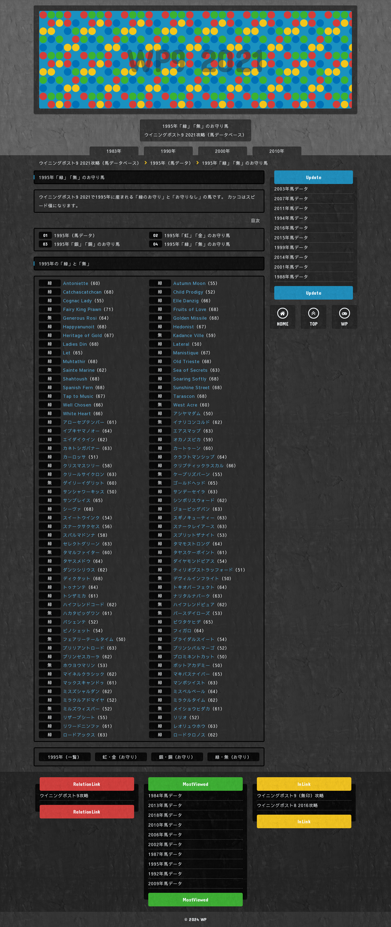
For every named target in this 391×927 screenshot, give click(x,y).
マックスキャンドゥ (84, 682)
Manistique (185, 352)
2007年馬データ (291, 198)
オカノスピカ (187, 439)
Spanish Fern (78, 387)
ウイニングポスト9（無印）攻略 (290, 795)
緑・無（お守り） (233, 757)
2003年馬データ (291, 189)
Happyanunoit (79, 326)
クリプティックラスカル (198, 465)
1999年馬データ (291, 247)
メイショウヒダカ (191, 709)
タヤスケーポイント (194, 552)
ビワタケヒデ (187, 622)
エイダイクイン (79, 439)
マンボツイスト (189, 682)
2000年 (223, 151)
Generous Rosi (80, 318)
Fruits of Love (189, 309)
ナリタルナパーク (191, 596)
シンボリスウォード (194, 500)
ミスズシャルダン (81, 691)
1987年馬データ (165, 854)
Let (67, 352)
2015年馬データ (291, 237)
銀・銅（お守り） (177, 757)
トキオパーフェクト (194, 587)
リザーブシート (79, 717)
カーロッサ (74, 457)
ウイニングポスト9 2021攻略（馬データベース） (90, 163)
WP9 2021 (195, 59)
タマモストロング (191, 544)
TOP (314, 324)
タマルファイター (81, 552)
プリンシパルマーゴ (194, 648)
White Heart (77, 413)
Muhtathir (74, 361)
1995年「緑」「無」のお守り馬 (197, 244)
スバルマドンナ (79, 535)
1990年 (168, 151)
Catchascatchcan (82, 292)
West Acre (185, 405)
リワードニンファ (81, 726)
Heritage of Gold (82, 335)
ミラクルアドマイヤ (84, 700)
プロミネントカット (194, 656)
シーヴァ (72, 509)
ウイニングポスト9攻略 (64, 795)
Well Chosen (77, 405)
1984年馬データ (165, 795)
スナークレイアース (194, 526)
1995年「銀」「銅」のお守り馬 (87, 244)
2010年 (277, 151)
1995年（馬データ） (171, 163)
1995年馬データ (165, 864)
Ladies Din (75, 344)
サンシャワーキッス (84, 491)
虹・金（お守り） (121, 757)
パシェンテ (74, 622)
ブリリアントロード (84, 648)
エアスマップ (187, 431)
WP (344, 324)
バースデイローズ (191, 613)
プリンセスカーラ (81, 656)
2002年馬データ (165, 844)
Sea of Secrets (190, 370)
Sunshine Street (191, 387)
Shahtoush (75, 379)
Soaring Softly (190, 379)
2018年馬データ (165, 815)
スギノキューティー (194, 517)
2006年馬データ (165, 834)
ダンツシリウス (79, 570)
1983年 (114, 151)
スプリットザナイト (194, 535)
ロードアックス (79, 735)
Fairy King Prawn (82, 309)
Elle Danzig (186, 300)
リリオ (180, 717)
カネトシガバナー (81, 448)
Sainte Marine (78, 370)
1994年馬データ (291, 218)
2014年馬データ (291, 257)
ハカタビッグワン (81, 613)
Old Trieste (186, 361)
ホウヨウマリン (79, 665)
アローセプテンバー (84, 422)
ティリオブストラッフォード (203, 570)
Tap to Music (78, 396)
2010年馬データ (165, 825)
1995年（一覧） (65, 757)
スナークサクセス (81, 526)
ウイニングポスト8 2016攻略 (287, 805)
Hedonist (183, 326)
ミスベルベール (189, 691)
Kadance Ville (188, 335)
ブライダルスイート (194, 639)
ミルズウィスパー (81, 709)
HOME (282, 324)
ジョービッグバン (191, 509)
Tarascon (184, 396)
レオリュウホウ (189, 726)
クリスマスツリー (81, 465)
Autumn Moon (189, 283)
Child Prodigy (188, 292)
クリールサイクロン (84, 474)
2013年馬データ (165, 805)
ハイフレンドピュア (194, 604)
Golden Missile (190, 318)
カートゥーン (187, 448)
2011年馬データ (291, 208)
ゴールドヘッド (189, 483)
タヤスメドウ (77, 561)
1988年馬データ (291, 277)
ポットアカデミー (191, 665)
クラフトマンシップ (194, 457)
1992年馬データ (165, 874)
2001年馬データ (291, 267)
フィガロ (182, 630)
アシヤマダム (187, 413)
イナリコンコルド (191, 422)
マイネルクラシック (84, 674)
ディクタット (77, 578)
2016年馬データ (291, 228)
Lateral (181, 344)
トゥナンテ (74, 587)
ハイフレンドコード (84, 604)
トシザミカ (74, 596)
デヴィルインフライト (196, 578)
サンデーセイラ (189, 491)
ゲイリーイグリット (84, 483)
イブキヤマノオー (81, 431)
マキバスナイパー (191, 674)
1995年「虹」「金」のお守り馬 (197, 235)
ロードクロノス (189, 735)
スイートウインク (81, 517)
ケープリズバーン (191, 474)
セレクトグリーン (81, 544)
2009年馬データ (165, 883)
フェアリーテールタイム (88, 639)
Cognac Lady (77, 300)
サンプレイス (77, 500)
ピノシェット (77, 630)
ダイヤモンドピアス (194, 561)
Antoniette (75, 283)
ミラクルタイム (189, 700)
